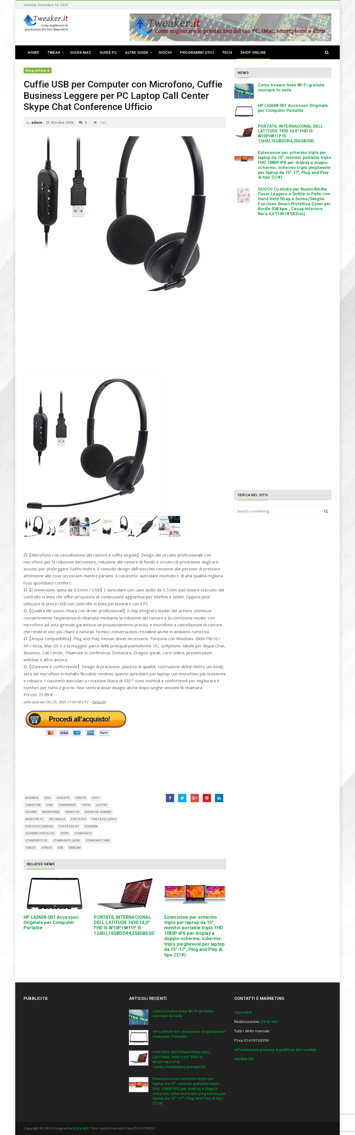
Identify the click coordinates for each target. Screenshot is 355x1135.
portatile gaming (39, 826)
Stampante (83, 833)
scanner (91, 826)
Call (47, 798)
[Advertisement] (125, 335)
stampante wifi (98, 840)
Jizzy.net (270, 1021)
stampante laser (66, 840)
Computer (33, 805)
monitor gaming (98, 812)
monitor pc (34, 819)
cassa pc (63, 798)
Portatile (78, 819)
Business (32, 798)
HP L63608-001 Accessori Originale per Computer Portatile (51, 923)
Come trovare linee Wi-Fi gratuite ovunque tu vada (291, 87)
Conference (67, 805)
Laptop (101, 805)
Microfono (51, 812)
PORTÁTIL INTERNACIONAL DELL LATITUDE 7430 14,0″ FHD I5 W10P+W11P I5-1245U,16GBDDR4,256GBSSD (124, 925)
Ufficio (46, 848)
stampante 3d (36, 840)
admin (37, 122)
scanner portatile (40, 833)
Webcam (75, 848)
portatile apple (104, 819)
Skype (64, 833)
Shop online (35, 70)
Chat (96, 798)
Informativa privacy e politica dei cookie (275, 1049)
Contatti (243, 1012)
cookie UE (243, 1058)
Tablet (30, 848)
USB (60, 848)
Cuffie (86, 805)
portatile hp (69, 826)
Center (81, 798)
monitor (72, 812)
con (49, 805)
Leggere (31, 812)
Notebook (57, 819)
